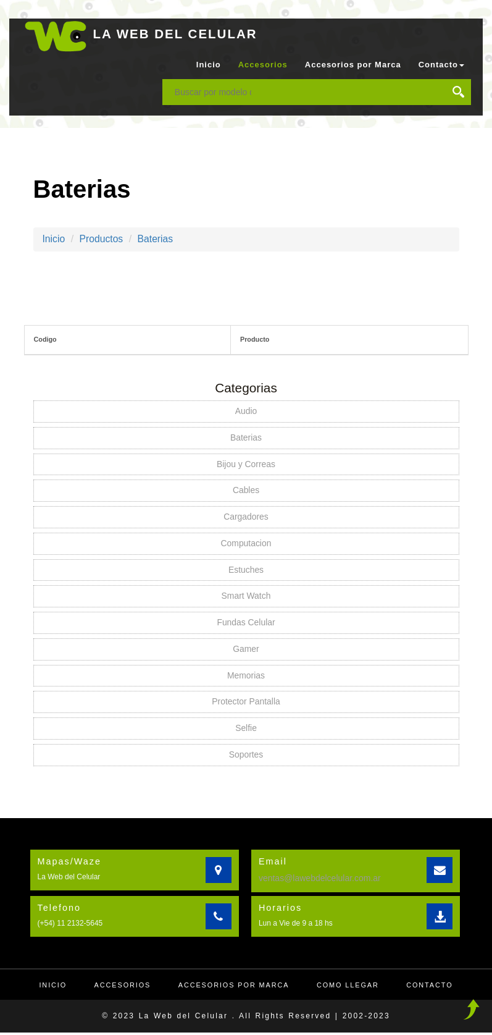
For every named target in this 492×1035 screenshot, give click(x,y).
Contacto (432, 987)
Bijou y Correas (246, 465)
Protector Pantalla (246, 704)
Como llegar (349, 987)
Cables (246, 491)
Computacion (246, 544)
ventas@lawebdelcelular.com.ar (320, 880)
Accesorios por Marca (353, 64)
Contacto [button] (441, 64)
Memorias (246, 677)
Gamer (246, 651)
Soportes (245, 757)
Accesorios (263, 64)
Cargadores (246, 518)
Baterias (157, 239)
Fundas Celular (246, 624)
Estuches (246, 571)
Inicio (208, 64)
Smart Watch (245, 597)
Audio (246, 411)
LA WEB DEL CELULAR (177, 34)
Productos (102, 239)
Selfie (246, 730)
